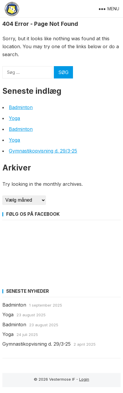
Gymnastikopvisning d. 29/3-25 (43, 151)
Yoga (14, 118)
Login (84, 379)
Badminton (21, 107)
